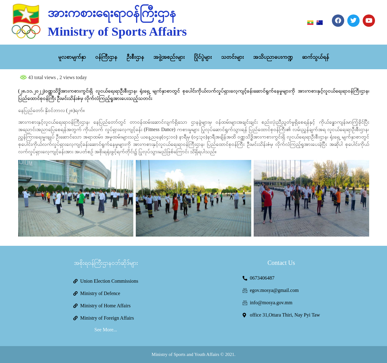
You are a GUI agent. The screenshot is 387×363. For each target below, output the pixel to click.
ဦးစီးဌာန (135, 57)
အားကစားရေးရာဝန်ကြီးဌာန (112, 13)
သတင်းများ (232, 57)
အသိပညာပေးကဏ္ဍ (273, 57)
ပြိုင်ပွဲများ (203, 57)
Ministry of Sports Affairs (117, 31)
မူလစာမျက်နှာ (72, 57)
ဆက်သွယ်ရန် (315, 57)
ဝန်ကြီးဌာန (106, 57)
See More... (106, 329)
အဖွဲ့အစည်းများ (169, 57)
